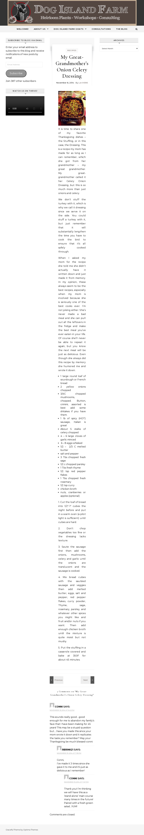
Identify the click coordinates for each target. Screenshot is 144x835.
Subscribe (16, 73)
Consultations (101, 29)
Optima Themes (30, 830)
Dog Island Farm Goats (69, 29)
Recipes (71, 50)
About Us (40, 29)
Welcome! (23, 29)
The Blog (122, 29)
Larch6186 (83, 83)
